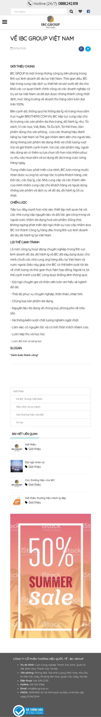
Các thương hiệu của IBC (30, 414)
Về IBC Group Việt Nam (29, 398)
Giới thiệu (18, 391)
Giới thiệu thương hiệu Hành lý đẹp (45, 498)
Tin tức (19, 422)
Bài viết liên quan (24, 434)
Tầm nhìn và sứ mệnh (28, 406)
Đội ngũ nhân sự (34, 462)
